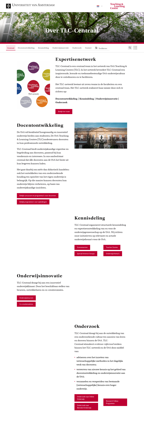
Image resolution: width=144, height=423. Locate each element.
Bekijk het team (64, 111)
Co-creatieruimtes (26, 304)
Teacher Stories (112, 247)
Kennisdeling (43, 48)
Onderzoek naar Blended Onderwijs (84, 406)
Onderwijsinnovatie (60, 48)
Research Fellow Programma (112, 402)
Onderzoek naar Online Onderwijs (85, 397)
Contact (88, 48)
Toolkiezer (101, 48)
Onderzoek (76, 48)
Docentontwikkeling (26, 48)
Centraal (10, 48)
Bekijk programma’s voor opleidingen (33, 202)
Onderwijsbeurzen (26, 298)
